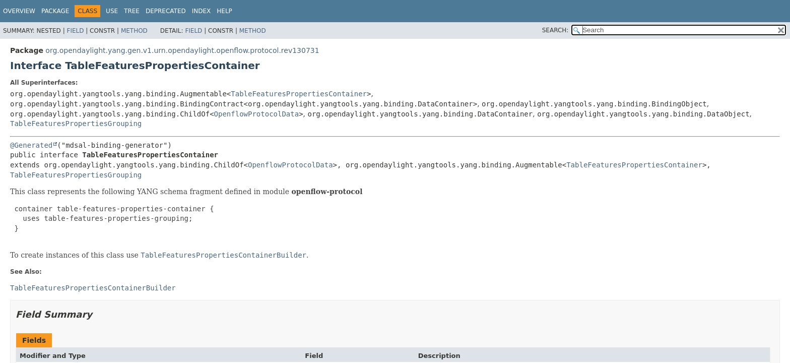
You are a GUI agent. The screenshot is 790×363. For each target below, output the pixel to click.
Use (112, 11)
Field (75, 30)
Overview (19, 11)
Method (134, 30)
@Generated (31, 145)
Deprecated (166, 11)
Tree (132, 11)
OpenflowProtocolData (256, 114)
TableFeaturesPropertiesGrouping (76, 123)
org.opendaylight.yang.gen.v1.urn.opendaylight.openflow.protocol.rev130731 (182, 50)
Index (201, 11)
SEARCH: (555, 30)
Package (55, 11)
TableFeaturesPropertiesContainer (299, 94)
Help (224, 11)
